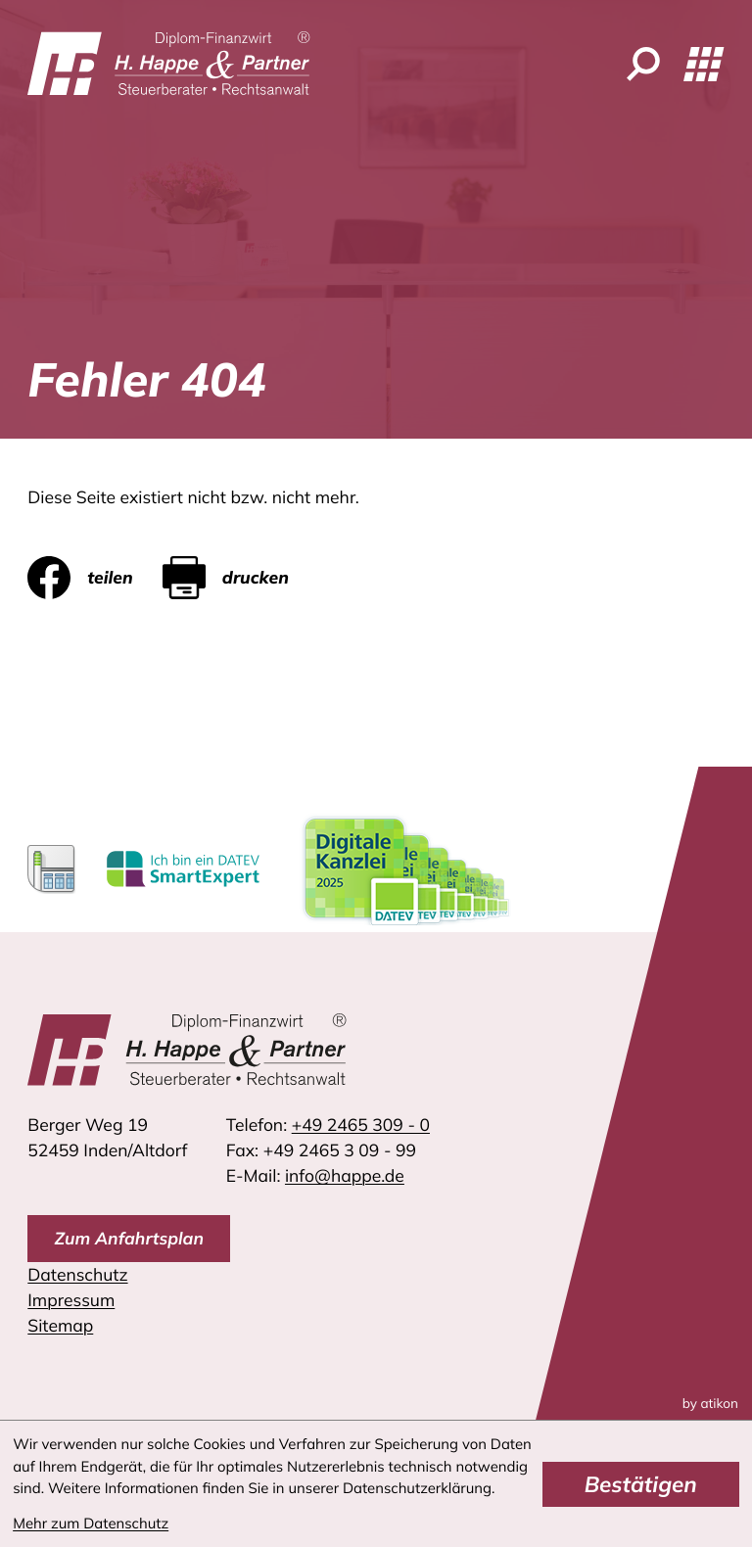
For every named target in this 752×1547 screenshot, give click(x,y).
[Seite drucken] (240, 577)
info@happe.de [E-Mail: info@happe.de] (344, 1176)
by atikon (710, 1404)
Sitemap (60, 1325)
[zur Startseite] (168, 63)
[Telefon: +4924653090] (361, 1125)
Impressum (71, 1300)
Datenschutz (77, 1275)
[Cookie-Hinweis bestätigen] (640, 1484)
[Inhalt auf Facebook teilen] (95, 577)
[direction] (128, 1238)
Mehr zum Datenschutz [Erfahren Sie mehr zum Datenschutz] (90, 1523)
